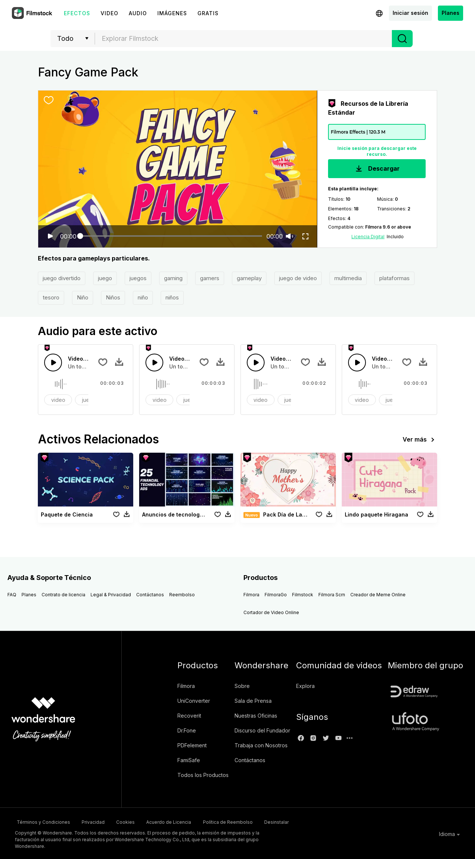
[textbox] (243, 38)
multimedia (348, 278)
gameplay (249, 278)
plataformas (394, 278)
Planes (450, 13)
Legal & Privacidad (111, 594)
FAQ (11, 594)
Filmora (251, 594)
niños (172, 297)
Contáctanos (150, 594)
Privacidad (99, 821)
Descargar (377, 169)
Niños (113, 297)
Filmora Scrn (331, 594)
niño (143, 297)
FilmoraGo (276, 594)
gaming (173, 278)
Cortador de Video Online (271, 612)
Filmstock (302, 594)
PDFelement (192, 745)
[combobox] (243, 38)
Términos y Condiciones (41, 821)
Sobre (242, 686)
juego (105, 278)
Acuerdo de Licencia (190, 821)
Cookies (139, 821)
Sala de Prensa (253, 701)
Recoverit (189, 715)
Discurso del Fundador (262, 730)
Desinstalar (313, 821)
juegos (138, 278)
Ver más (420, 440)
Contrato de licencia (63, 594)
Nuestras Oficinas (256, 715)
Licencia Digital (367, 236)
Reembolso (182, 594)
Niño (82, 297)
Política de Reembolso (257, 821)
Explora (305, 686)
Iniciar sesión (410, 13)
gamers (209, 278)
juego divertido (62, 278)
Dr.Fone (186, 730)
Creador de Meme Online (378, 594)
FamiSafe (188, 760)
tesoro (51, 297)
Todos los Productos (203, 775)
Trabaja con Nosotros (261, 745)
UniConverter (193, 701)
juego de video (298, 278)
